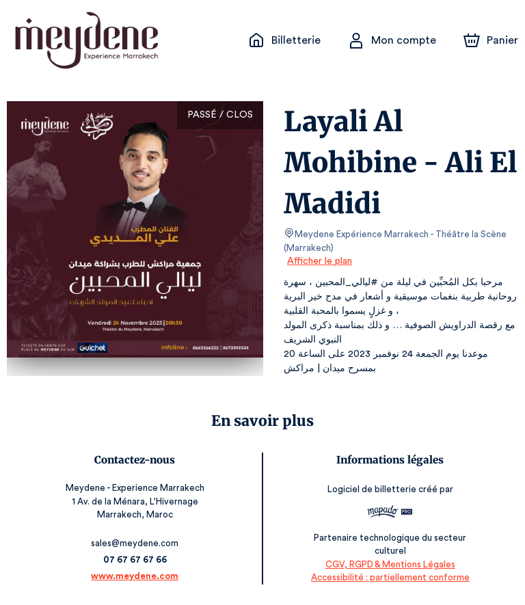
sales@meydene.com (136, 543)
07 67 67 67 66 (136, 559)
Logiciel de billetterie (371, 489)
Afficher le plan (318, 261)
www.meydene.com (136, 576)
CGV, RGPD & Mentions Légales (389, 564)
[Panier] (490, 40)
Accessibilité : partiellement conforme (388, 577)
